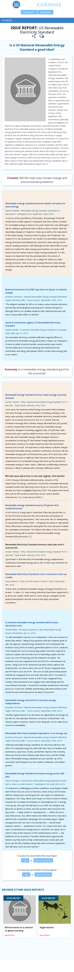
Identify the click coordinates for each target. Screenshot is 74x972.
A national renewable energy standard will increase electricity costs (31, 624)
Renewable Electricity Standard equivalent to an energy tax (36, 733)
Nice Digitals (60, 967)
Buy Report (28, 12)
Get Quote (45, 12)
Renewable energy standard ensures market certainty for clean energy (35, 205)
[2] (30, 536)
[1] (42, 497)
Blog (56, 964)
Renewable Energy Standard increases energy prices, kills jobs (34, 775)
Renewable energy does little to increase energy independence (30, 702)
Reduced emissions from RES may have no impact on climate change (36, 291)
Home (6, 964)
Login (25, 860)
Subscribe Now (43, 874)
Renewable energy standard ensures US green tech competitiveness (32, 507)
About (65, 964)
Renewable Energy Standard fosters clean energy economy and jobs (35, 396)
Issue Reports (19, 964)
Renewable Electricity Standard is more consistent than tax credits (36, 576)
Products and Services (40, 964)
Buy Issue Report (43, 860)
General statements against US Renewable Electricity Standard (32, 324)
